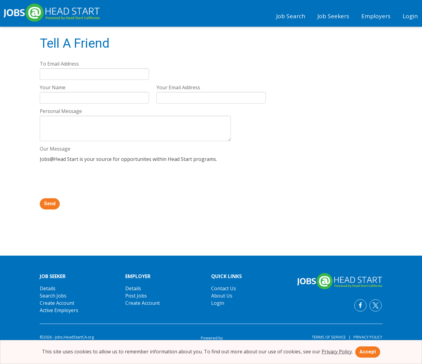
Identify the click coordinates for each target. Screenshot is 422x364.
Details (48, 288)
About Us (221, 295)
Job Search (290, 16)
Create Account (57, 303)
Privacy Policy (366, 337)
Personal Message (61, 111)
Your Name (53, 87)
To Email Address (59, 63)
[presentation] (86, 181)
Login (410, 16)
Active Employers (59, 310)
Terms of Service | (331, 337)
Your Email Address (178, 87)
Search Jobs (53, 295)
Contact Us (223, 288)
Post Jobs (136, 295)
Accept (368, 352)
